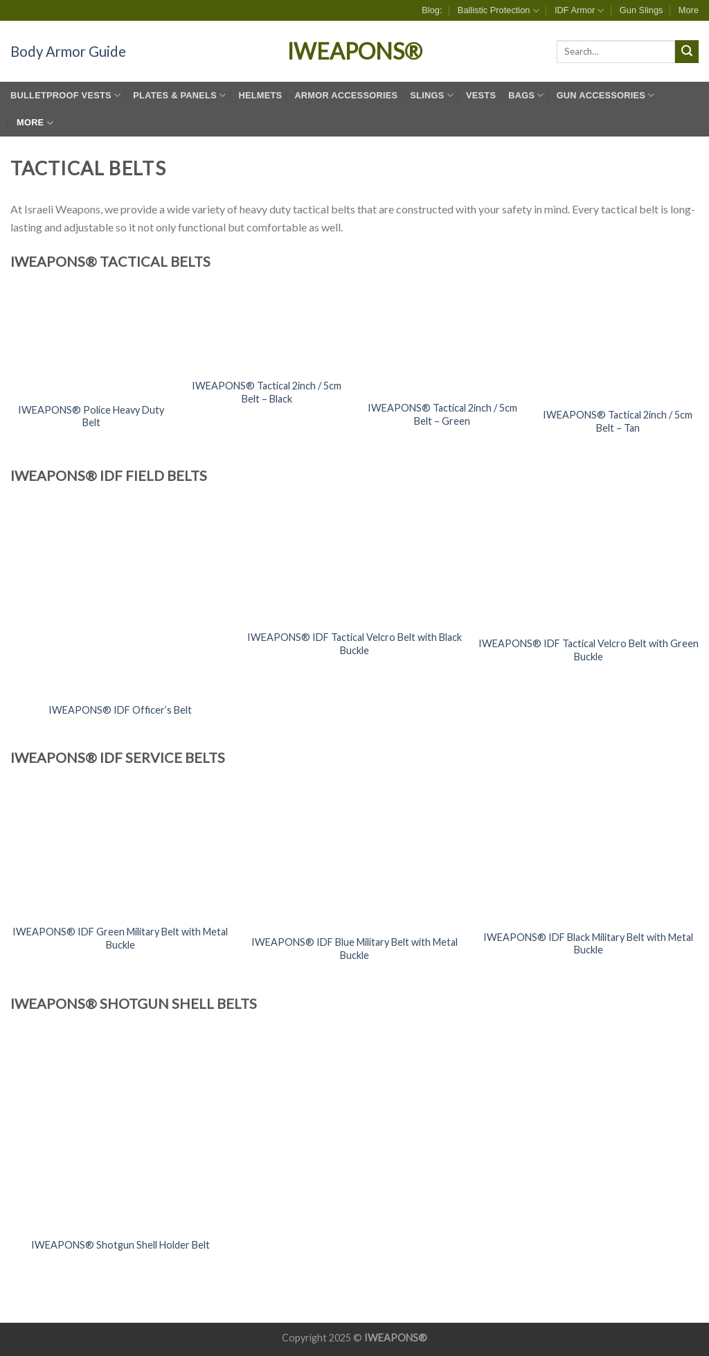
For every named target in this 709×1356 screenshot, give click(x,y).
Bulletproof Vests (65, 95)
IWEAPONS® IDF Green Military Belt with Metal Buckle (120, 938)
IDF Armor (579, 10)
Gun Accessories (606, 95)
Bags (526, 95)
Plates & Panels (179, 95)
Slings (432, 95)
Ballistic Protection (498, 10)
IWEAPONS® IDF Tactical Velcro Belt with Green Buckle (588, 649)
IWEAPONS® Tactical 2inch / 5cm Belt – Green (442, 414)
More (689, 10)
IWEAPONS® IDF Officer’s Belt (120, 710)
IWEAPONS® (354, 51)
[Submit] (687, 52)
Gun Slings (641, 10)
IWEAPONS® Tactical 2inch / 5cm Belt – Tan (617, 421)
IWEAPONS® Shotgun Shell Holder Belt (120, 1245)
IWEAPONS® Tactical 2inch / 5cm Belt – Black (266, 392)
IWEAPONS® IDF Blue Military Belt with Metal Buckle (354, 948)
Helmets (260, 95)
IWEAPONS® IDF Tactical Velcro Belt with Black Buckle (354, 643)
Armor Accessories (345, 95)
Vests (481, 95)
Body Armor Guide (68, 51)
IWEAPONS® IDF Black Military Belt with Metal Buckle (588, 943)
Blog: (432, 10)
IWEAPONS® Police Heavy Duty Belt (91, 416)
